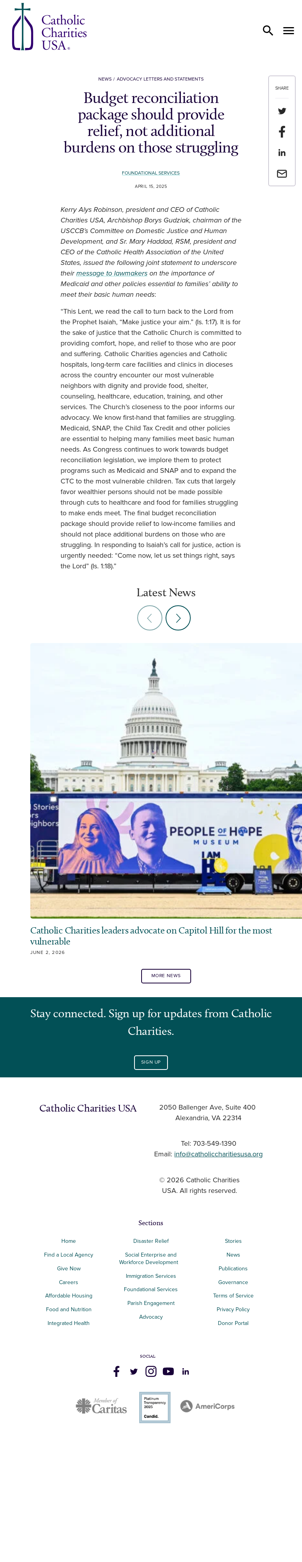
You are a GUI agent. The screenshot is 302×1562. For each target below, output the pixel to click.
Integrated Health (69, 1454)
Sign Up (151, 1193)
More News (166, 1107)
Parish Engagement (151, 1434)
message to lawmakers (111, 273)
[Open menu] (289, 31)
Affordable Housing (68, 1427)
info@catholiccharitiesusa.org (218, 1285)
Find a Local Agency (68, 1386)
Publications (233, 1400)
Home (68, 1372)
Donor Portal (233, 1454)
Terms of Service (233, 1427)
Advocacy (151, 1448)
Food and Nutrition (69, 1440)
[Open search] (268, 31)
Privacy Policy (233, 1440)
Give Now (69, 1400)
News (105, 79)
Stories (233, 1372)
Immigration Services (151, 1407)
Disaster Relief (151, 1372)
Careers (68, 1413)
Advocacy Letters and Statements (160, 79)
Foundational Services (151, 173)
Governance (233, 1413)
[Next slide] (178, 617)
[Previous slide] (149, 617)
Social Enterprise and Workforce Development (151, 1390)
